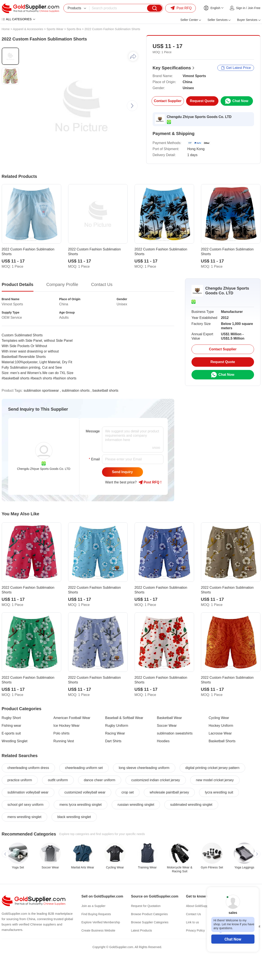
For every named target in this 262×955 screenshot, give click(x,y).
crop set (127, 792)
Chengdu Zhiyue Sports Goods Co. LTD (199, 117)
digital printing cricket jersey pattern (212, 768)
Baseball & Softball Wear (124, 718)
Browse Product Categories (149, 914)
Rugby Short (11, 718)
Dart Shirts (113, 741)
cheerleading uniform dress (28, 768)
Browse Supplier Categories (150, 922)
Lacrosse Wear (220, 733)
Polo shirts (61, 733)
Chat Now (232, 939)
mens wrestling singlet (24, 817)
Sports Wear (55, 29)
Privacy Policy (195, 930)
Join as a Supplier (93, 906)
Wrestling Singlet (15, 741)
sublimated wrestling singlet (191, 804)
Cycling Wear (219, 718)
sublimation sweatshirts (175, 733)
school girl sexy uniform (26, 804)
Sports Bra (74, 29)
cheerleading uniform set (84, 768)
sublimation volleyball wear (28, 792)
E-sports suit (11, 733)
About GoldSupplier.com (202, 906)
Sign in (240, 8)
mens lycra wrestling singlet (81, 804)
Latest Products (141, 930)
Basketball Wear (169, 718)
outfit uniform (58, 780)
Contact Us (193, 914)
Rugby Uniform (116, 725)
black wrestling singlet (74, 817)
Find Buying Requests (96, 914)
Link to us (192, 922)
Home (6, 29)
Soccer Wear (167, 725)
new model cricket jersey (215, 780)
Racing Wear (115, 733)
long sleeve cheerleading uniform (144, 768)
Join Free (254, 8)
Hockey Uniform (221, 725)
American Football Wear (71, 718)
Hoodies (163, 741)
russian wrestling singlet (136, 804)
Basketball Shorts (222, 741)
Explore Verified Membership (101, 922)
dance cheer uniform (99, 780)
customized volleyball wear (84, 792)
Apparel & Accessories (28, 29)
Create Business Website (98, 930)
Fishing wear (11, 725)
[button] (132, 105)
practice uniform (20, 780)
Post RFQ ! (150, 482)
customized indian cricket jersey (155, 780)
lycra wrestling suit (219, 792)
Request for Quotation (146, 906)
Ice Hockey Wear (66, 725)
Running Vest (63, 741)
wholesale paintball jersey (169, 792)
